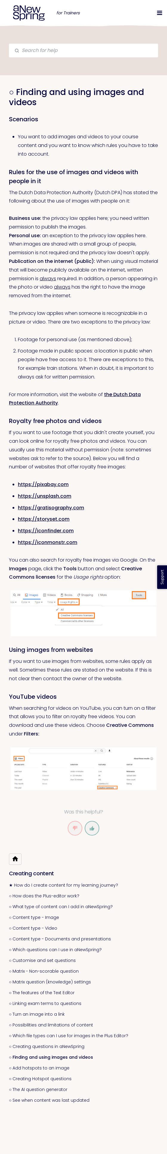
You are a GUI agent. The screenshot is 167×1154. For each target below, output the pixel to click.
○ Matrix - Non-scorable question (44, 971)
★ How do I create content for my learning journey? (63, 885)
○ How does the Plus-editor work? (44, 896)
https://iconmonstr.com (47, 542)
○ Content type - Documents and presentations (60, 939)
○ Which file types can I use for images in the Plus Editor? (68, 1036)
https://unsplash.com (44, 496)
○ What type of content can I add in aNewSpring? (61, 907)
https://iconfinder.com (46, 530)
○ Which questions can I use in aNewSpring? (55, 950)
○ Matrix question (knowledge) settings (50, 982)
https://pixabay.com (43, 484)
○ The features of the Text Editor (42, 993)
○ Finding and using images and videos (51, 1057)
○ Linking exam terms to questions (45, 1003)
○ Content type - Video (33, 928)
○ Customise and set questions (42, 960)
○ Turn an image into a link (37, 1014)
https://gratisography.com (51, 507)
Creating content (31, 873)
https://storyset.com (43, 519)
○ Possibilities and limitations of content (51, 1025)
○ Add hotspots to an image (39, 1068)
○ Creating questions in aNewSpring (46, 1046)
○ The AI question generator (38, 1089)
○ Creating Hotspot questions (40, 1079)
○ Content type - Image (34, 917)
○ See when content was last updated (49, 1100)
